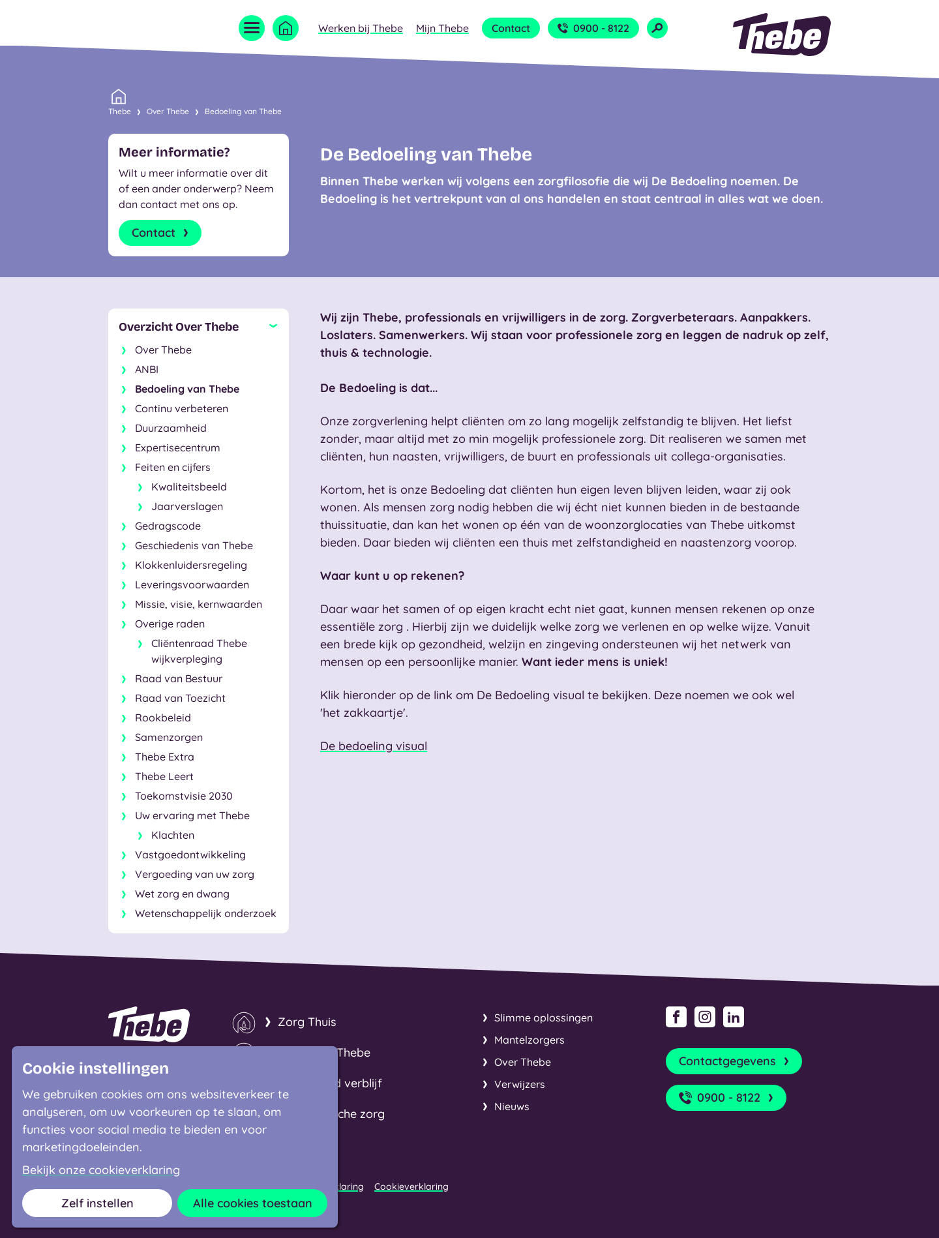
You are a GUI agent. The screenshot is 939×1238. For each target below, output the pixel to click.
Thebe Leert (164, 776)
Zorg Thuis (307, 1021)
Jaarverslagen (187, 506)
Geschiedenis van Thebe (194, 545)
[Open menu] (252, 28)
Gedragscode (168, 525)
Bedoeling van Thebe (243, 111)
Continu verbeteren (181, 408)
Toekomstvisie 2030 (184, 795)
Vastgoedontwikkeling (190, 854)
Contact (511, 28)
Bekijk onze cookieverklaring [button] (101, 1170)
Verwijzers (519, 1084)
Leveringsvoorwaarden (192, 584)
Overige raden (170, 623)
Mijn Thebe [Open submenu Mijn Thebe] (442, 28)
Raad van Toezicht (180, 697)
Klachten (172, 834)
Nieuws (511, 1106)
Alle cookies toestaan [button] (252, 1203)
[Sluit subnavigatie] (198, 327)
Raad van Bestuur (178, 678)
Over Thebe (168, 111)
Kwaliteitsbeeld (189, 486)
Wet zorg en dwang (182, 893)
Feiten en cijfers (173, 467)
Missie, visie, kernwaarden (198, 604)
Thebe (119, 110)
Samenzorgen (169, 737)
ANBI (146, 369)
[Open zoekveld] (657, 28)
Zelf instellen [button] (97, 1203)
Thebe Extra (164, 756)
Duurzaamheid (171, 427)
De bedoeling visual (373, 745)
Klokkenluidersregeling (191, 564)
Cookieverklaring (411, 1186)
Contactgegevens (735, 1061)
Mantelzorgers (529, 1039)
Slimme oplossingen (543, 1017)
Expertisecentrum (177, 447)
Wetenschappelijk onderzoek (205, 913)
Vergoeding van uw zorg (194, 874)
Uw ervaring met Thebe (192, 815)
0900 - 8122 (593, 28)
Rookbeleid (163, 717)
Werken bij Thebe (360, 28)
